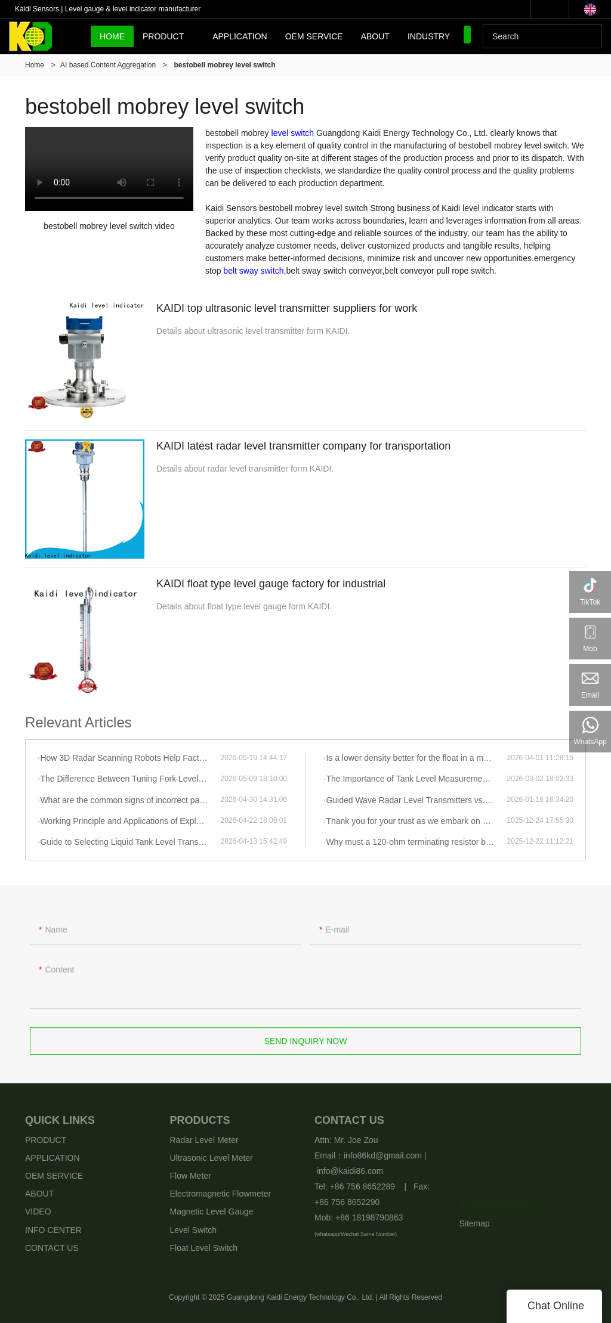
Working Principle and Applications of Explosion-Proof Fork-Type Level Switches (130, 821)
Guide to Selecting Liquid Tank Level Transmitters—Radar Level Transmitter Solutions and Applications (130, 842)
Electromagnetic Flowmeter (220, 1193)
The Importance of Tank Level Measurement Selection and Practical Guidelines (416, 778)
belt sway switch (253, 270)
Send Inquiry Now (305, 1047)
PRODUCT (163, 36)
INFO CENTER (53, 1230)
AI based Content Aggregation (108, 65)
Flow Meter (190, 1176)
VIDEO (38, 1211)
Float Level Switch (204, 1248)
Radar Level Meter (204, 1140)
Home (34, 65)
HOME (112, 36)
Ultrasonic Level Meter (211, 1158)
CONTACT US (52, 1248)
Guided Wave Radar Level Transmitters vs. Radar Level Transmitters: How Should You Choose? (416, 800)
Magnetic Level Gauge (212, 1211)
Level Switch (193, 1230)
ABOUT (375, 36)
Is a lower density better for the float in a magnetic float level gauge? (416, 758)
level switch (292, 133)
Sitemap (474, 1223)
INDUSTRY (429, 36)
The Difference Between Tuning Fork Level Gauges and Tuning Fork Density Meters (130, 778)
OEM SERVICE (314, 36)
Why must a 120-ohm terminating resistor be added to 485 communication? (416, 842)
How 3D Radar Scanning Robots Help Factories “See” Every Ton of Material (130, 758)
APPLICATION (239, 36)
